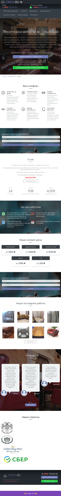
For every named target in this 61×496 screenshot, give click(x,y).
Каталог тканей (9, 15)
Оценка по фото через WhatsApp (30, 68)
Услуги (24, 11)
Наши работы (22, 15)
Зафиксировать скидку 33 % (30, 57)
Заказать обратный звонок (49, 477)
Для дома (34, 11)
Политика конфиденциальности (10, 481)
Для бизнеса (45, 11)
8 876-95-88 (39, 7)
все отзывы (31, 405)
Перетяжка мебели (11, 11)
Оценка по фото (49, 481)
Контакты (34, 15)
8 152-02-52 (10, 7)
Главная (4, 76)
